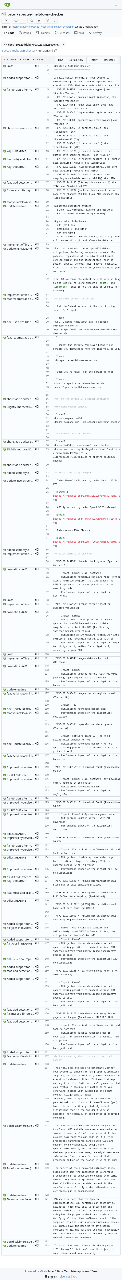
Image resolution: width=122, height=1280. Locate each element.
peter (12, 14)
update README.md (19, 248)
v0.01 (10, 66)
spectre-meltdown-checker (41, 14)
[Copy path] (55, 50)
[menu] (51, 1276)
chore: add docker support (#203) (28, 399)
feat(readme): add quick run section (29, 299)
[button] (36, 66)
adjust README (16, 151)
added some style (18, 473)
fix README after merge (22, 89)
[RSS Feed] (6, 21)
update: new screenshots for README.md (33, 480)
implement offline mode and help (28, 244)
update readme (16, 206)
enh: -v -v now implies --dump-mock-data (32, 959)
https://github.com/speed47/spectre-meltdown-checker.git (43, 26)
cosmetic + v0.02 (17, 569)
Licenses (65, 1276)
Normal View (76, 59)
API (75, 1276)
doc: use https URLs (19, 322)
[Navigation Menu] (116, 5)
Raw (60, 59)
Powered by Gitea (36, 1271)
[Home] (7, 4)
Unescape (109, 59)
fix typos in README (19, 928)
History (93, 59)
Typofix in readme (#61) (21, 1168)
